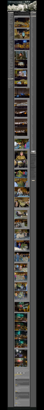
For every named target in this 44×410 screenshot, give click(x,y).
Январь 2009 (32, 149)
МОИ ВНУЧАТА (9, 33)
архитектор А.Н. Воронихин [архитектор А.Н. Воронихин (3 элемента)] (33, 171)
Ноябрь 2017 (32, 64)
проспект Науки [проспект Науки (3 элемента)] (32, 176)
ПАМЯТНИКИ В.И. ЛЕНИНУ (10, 48)
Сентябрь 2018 (32, 56)
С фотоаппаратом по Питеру (15, 1)
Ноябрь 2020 (32, 35)
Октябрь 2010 (32, 132)
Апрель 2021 (32, 31)
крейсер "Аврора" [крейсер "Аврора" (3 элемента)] (34, 174)
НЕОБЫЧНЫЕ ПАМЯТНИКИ (10, 41)
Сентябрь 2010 (32, 133)
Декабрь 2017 (32, 63)
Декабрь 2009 (32, 140)
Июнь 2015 (31, 87)
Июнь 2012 (31, 116)
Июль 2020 (31, 38)
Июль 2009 (31, 144)
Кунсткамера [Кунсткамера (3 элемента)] (33, 162)
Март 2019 (31, 51)
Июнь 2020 (31, 39)
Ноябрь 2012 (32, 112)
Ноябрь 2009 (32, 141)
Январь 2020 (32, 43)
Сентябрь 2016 (32, 75)
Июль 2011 (31, 125)
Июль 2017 (31, 67)
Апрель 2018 (32, 60)
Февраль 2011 (32, 129)
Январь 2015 (32, 91)
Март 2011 (31, 128)
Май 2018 (31, 59)
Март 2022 (31, 22)
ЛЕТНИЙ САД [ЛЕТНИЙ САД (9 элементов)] (32, 163)
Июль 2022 (31, 19)
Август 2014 (32, 95)
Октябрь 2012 (32, 113)
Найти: (33, 150)
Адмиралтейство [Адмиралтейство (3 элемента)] (34, 155)
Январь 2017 (32, 72)
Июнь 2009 (31, 145)
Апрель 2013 (32, 108)
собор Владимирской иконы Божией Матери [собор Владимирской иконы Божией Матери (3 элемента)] (33, 177)
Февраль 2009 (32, 148)
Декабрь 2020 (32, 34)
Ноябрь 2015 (32, 83)
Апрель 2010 (32, 137)
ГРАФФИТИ (9, 20)
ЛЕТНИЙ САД (9, 29)
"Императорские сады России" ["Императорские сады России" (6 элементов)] (33, 154)
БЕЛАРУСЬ (9, 17)
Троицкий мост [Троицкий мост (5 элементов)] (33, 170)
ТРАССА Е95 (9, 69)
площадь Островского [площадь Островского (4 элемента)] (33, 175)
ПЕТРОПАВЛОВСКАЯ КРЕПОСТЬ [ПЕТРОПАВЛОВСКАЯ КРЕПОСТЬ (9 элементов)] (35, 167)
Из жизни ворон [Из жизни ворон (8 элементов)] (33, 161)
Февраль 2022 (32, 23)
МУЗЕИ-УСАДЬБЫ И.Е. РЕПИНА (10, 36)
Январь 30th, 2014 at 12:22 (17, 386)
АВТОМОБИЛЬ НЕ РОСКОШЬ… (10, 16)
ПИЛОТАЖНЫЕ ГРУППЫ (10, 57)
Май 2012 (31, 117)
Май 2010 (31, 136)
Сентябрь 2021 (32, 27)
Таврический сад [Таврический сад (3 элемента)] (33, 169)
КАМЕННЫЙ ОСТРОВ (10, 28)
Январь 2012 (32, 120)
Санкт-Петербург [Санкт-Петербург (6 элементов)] (33, 168)
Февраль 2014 (32, 100)
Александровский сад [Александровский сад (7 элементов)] (33, 157)
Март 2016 (31, 80)
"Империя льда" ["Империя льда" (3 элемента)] (32, 155)
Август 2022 (32, 18)
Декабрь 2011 (32, 121)
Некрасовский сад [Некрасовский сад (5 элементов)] (33, 166)
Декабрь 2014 (32, 92)
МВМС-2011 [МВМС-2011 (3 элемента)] (31, 164)
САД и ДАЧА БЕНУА (9, 61)
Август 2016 (32, 76)
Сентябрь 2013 (32, 104)
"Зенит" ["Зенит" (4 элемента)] (31, 153)
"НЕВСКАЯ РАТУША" (10, 13)
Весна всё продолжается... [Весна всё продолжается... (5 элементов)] (33, 158)
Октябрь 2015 (32, 84)
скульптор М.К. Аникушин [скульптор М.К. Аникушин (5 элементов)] (33, 176)
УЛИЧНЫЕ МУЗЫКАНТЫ (10, 70)
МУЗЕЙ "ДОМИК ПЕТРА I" (10, 37)
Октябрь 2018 (32, 55)
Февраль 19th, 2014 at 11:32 (17, 399)
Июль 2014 (31, 96)
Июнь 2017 (31, 68)
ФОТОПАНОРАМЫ (9, 77)
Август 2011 (32, 124)
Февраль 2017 (32, 71)
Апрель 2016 (32, 79)
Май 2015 (31, 88)
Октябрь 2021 (32, 26)
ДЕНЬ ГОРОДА (9, 25)
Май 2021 (31, 30)
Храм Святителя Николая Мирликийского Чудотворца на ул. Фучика (10, 85)
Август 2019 (32, 47)
